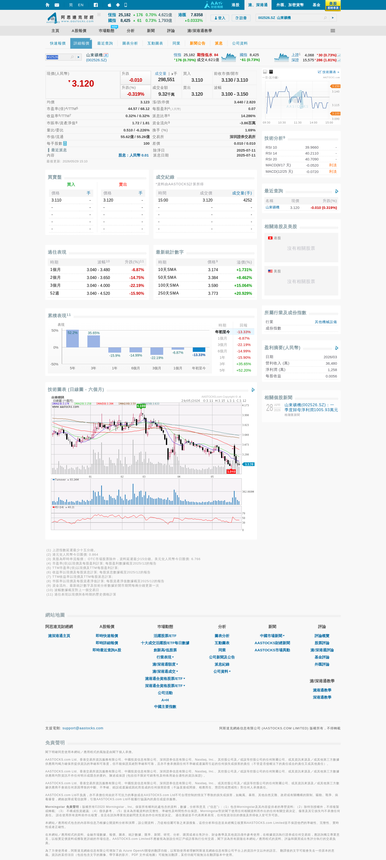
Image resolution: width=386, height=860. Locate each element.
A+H (165, 562)
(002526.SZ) (96, 60)
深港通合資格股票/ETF (165, 548)
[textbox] (296, 18)
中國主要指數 (165, 569)
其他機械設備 (326, 322)
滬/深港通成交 (165, 534)
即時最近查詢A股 (107, 512)
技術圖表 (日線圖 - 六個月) (76, 389)
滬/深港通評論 (322, 512)
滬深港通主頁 (59, 498)
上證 (295, 55)
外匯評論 (322, 526)
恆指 (177, 55)
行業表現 (165, 519)
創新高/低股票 (165, 512)
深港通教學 (322, 559)
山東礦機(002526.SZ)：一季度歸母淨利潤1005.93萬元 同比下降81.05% (311, 410)
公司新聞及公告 (222, 519)
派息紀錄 (222, 526)
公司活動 (165, 555)
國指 (243, 55)
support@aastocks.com (83, 590)
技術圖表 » (328, 72)
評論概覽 (322, 498)
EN (81, 5)
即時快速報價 (107, 498)
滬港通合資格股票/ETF (165, 541)
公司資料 (222, 534)
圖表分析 (222, 498)
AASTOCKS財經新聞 (272, 505)
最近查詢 (273, 190)
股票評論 (322, 505)
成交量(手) (242, 193)
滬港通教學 (322, 552)
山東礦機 (272, 207)
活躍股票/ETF (165, 498)
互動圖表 (222, 505)
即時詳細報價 (107, 505)
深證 (295, 60)
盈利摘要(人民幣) (282, 347)
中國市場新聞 (272, 498)
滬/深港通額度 (165, 526)
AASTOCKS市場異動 (272, 512)
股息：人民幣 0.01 (133, 155)
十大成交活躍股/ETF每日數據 (165, 505)
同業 (222, 512)
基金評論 (322, 519)
